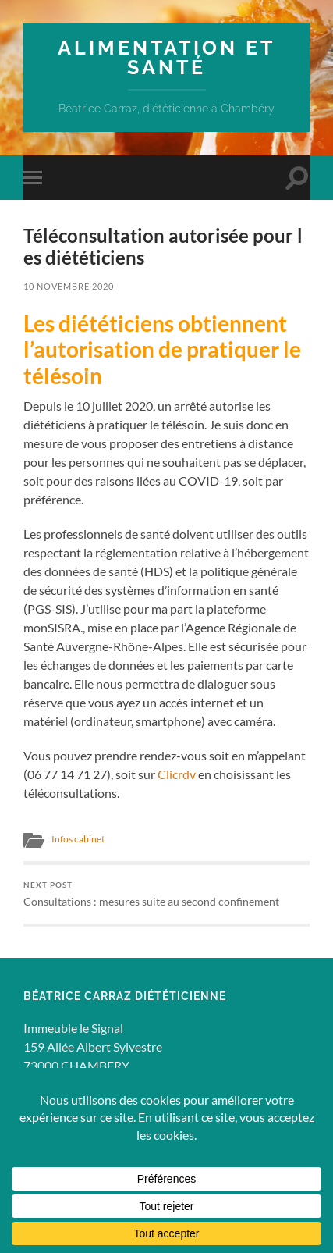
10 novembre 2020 (68, 286)
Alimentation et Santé (166, 58)
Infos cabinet (78, 839)
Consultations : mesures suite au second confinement (166, 894)
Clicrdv (177, 774)
